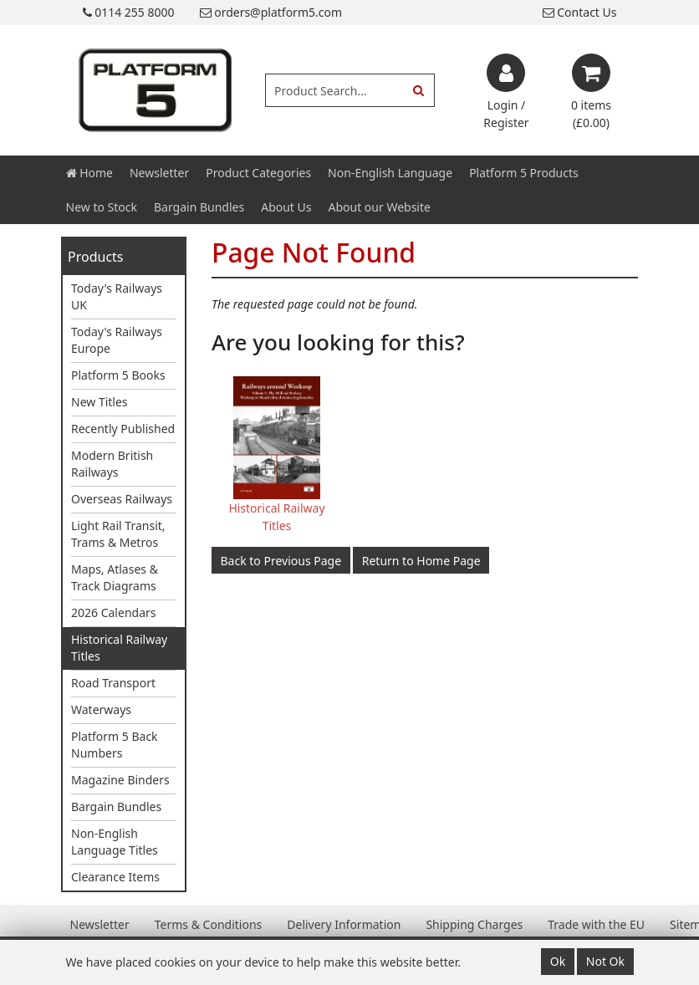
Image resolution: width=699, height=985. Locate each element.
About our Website (380, 207)
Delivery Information (344, 924)
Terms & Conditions (209, 924)
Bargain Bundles (199, 207)
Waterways (101, 709)
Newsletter (159, 173)
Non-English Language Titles (114, 841)
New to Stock (101, 207)
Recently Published (123, 428)
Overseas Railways (121, 499)
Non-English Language (390, 173)
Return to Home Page (421, 561)
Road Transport (113, 683)
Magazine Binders (120, 780)
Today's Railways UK (116, 296)
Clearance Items (115, 877)
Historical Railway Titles (119, 647)
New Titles (99, 402)
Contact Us (580, 12)
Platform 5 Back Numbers (114, 744)
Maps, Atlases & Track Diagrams (114, 577)
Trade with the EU (596, 924)
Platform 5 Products (524, 173)
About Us (286, 207)
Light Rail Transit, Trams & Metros (118, 534)
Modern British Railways (112, 463)
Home (89, 173)
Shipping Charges (474, 924)
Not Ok (605, 961)
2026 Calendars (113, 612)
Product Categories (258, 173)
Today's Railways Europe (116, 340)
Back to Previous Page (281, 561)
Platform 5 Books (118, 375)
